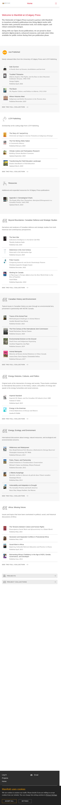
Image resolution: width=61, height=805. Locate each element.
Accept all (9, 801)
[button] (4, 775)
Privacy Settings (51, 795)
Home (29, 3)
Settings (25, 801)
